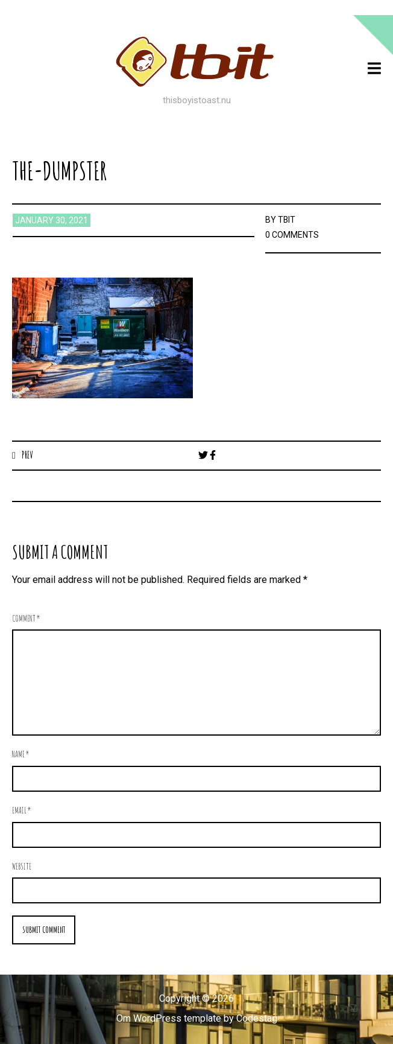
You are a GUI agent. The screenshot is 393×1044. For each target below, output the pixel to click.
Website (21, 866)
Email (21, 810)
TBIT (287, 219)
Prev (27, 455)
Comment (26, 618)
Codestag (256, 1018)
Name (21, 754)
